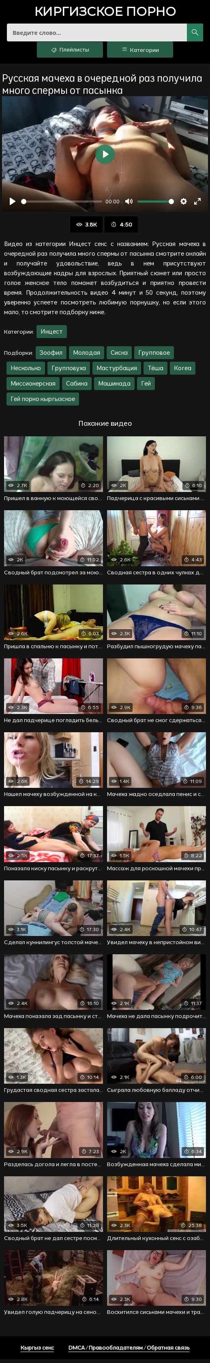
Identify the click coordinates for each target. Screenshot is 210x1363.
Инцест (52, 335)
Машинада (114, 387)
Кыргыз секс (37, 1351)
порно (105, 12)
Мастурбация (116, 371)
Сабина (77, 387)
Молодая (86, 356)
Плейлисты (70, 53)
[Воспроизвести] (12, 204)
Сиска (119, 356)
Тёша (155, 371)
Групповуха (68, 371)
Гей (146, 387)
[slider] (61, 205)
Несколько (26, 371)
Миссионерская (33, 387)
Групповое (154, 356)
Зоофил (51, 356)
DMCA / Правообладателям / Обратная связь (129, 1351)
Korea (182, 371)
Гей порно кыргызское (43, 402)
